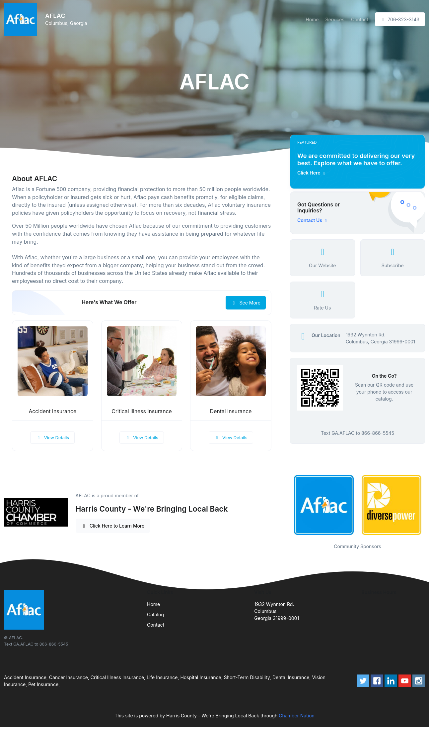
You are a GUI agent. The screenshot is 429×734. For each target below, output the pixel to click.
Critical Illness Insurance (141, 411)
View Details (52, 437)
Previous (285, 505)
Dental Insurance (231, 411)
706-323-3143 (400, 19)
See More (245, 303)
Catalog (155, 614)
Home (312, 19)
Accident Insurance (52, 411)
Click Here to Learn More (113, 526)
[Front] (22, 19)
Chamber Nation (297, 715)
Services (334, 19)
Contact (359, 19)
